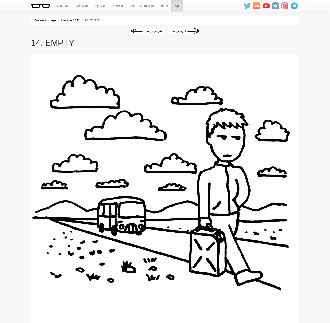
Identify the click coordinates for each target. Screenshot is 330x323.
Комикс (118, 6)
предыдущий (153, 31)
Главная (63, 6)
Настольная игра (142, 6)
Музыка (100, 6)
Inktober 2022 (70, 20)
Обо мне (82, 6)
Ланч (164, 6)
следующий (178, 31)
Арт (177, 6)
